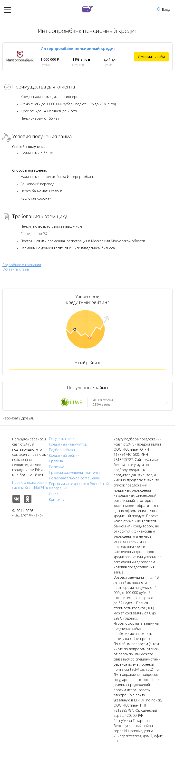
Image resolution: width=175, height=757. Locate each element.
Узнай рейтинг (87, 362)
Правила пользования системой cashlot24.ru (30, 485)
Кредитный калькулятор (68, 444)
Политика (56, 467)
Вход (163, 9)
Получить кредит (62, 439)
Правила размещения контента (74, 472)
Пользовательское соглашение (74, 478)
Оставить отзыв (15, 269)
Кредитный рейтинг (65, 455)
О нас (53, 494)
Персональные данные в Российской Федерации (79, 486)
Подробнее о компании (21, 264)
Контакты (56, 499)
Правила (56, 461)
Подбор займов (62, 450)
